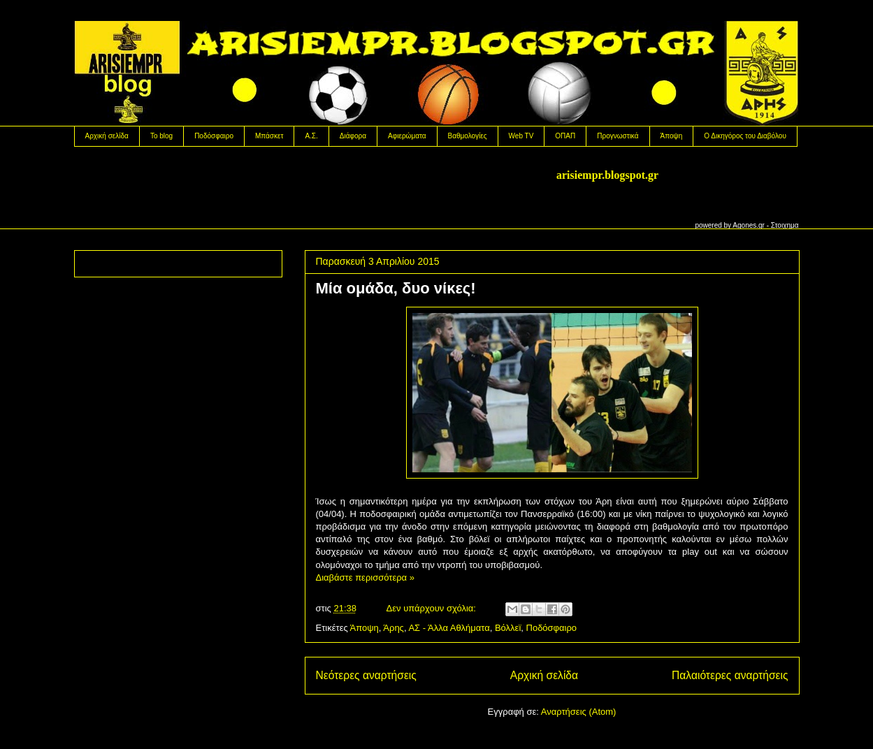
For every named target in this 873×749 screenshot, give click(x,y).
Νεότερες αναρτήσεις (366, 675)
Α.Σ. (311, 136)
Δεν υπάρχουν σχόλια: (433, 608)
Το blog (161, 136)
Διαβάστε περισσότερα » (365, 577)
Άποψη (672, 136)
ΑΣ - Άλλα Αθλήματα (448, 628)
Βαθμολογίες (467, 136)
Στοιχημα (785, 225)
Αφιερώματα (407, 136)
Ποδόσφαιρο (213, 136)
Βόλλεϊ (508, 628)
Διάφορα (353, 136)
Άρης (393, 628)
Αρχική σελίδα (107, 136)
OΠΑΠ (565, 136)
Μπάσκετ (269, 136)
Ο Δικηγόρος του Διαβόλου (745, 136)
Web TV (521, 136)
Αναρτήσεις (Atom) (578, 711)
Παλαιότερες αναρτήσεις (730, 675)
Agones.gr (749, 225)
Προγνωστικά (617, 136)
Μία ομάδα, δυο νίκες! (396, 288)
